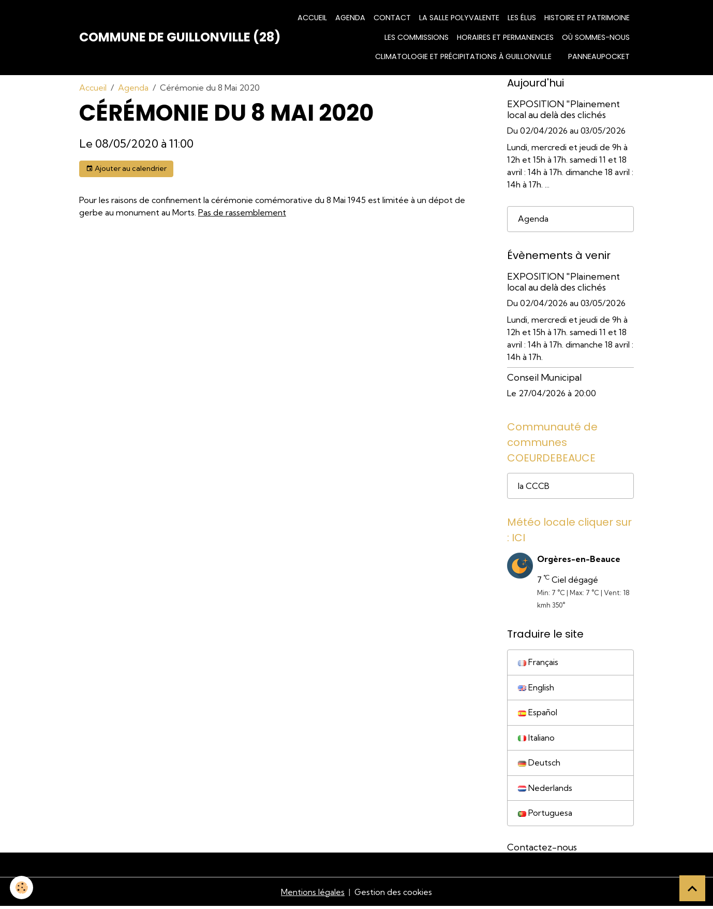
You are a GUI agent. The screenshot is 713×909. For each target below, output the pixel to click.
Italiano (536, 739)
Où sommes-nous (596, 37)
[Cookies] (22, 887)
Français (538, 663)
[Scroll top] (692, 888)
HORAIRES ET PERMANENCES (505, 37)
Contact (392, 17)
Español (537, 714)
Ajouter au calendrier (126, 169)
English (536, 689)
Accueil (312, 17)
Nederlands (545, 790)
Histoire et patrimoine (587, 17)
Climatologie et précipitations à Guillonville (463, 56)
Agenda (350, 17)
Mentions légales (312, 894)
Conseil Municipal (544, 377)
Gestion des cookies (393, 894)
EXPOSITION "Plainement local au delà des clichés (563, 109)
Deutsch (539, 765)
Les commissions (416, 37)
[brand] (179, 37)
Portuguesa (545, 816)
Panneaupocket (599, 56)
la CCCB (533, 486)
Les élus (522, 17)
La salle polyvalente (459, 17)
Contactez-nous (542, 849)
